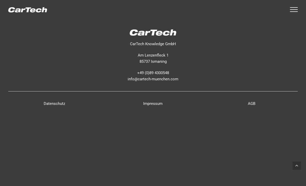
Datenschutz (54, 103)
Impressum (153, 103)
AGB (251, 103)
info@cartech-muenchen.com (153, 79)
